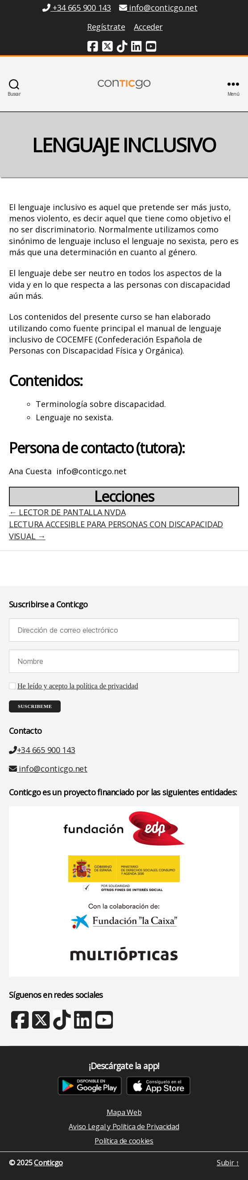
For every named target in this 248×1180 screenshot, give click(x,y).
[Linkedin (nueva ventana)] (136, 47)
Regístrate (106, 26)
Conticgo (48, 1163)
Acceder (148, 26)
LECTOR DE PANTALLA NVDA (67, 512)
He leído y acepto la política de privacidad (77, 686)
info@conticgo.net (48, 768)
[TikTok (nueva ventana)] (122, 47)
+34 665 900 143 (42, 750)
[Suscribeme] (35, 706)
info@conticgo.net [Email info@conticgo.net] (158, 7)
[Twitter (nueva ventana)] (107, 47)
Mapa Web (124, 1112)
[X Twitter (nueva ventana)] (40, 1024)
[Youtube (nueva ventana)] (151, 47)
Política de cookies (124, 1141)
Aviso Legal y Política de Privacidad (124, 1126)
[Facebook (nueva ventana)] (92, 47)
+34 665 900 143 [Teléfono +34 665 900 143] (76, 7)
